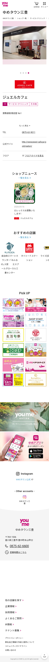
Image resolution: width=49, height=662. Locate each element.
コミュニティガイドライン (16, 646)
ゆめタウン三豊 (8, 18)
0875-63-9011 (28, 132)
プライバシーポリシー (14, 638)
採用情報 (10, 612)
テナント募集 (12, 630)
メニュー (44, 4)
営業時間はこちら (18, 552)
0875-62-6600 (19, 546)
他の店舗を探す (13, 600)
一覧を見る (23, 178)
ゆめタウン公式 (23, 479)
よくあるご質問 (13, 618)
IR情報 (8, 624)
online (37, 4)
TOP (44, 656)
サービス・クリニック (37, 18)
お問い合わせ (10, 650)
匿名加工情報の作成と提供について (19, 642)
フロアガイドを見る (34, 155)
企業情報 (10, 606)
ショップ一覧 (22, 18)
